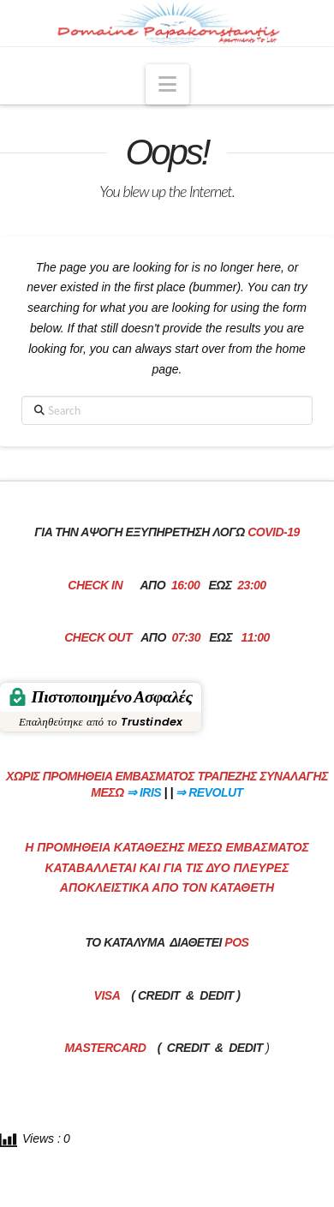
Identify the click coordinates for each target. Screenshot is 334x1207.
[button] (167, 84)
